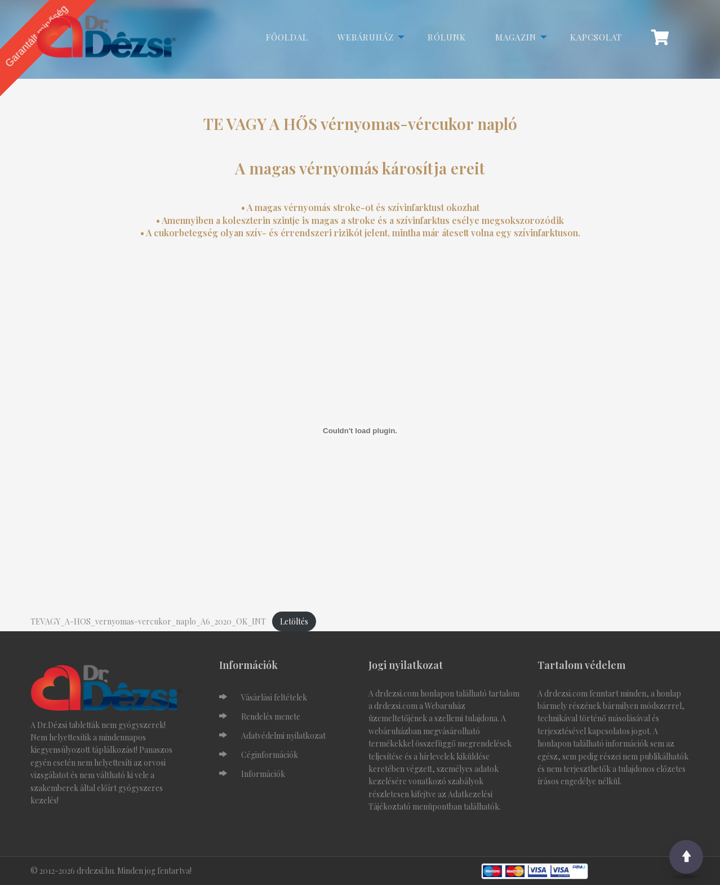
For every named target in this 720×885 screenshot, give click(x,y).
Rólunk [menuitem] (447, 37)
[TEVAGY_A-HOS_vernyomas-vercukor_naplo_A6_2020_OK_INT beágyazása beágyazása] (360, 431)
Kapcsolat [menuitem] (596, 37)
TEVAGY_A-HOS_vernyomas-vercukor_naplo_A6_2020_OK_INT (148, 621)
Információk (263, 774)
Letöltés (294, 621)
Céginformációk (269, 754)
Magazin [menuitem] (515, 37)
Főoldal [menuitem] (287, 37)
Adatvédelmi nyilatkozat (283, 735)
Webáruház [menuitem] (365, 37)
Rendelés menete (270, 716)
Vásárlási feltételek (274, 697)
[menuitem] (666, 37)
